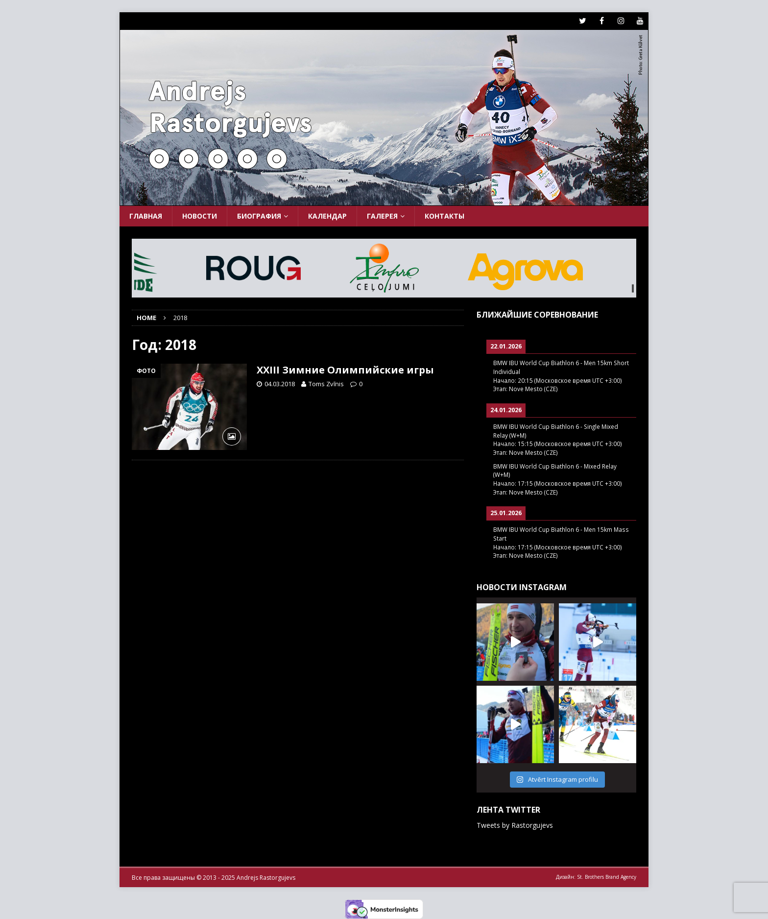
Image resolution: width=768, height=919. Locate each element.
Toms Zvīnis (326, 383)
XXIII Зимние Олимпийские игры (345, 369)
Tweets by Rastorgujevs (515, 825)
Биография (259, 216)
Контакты (444, 216)
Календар (327, 216)
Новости (199, 216)
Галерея (382, 216)
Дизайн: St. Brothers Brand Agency (596, 876)
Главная (145, 216)
